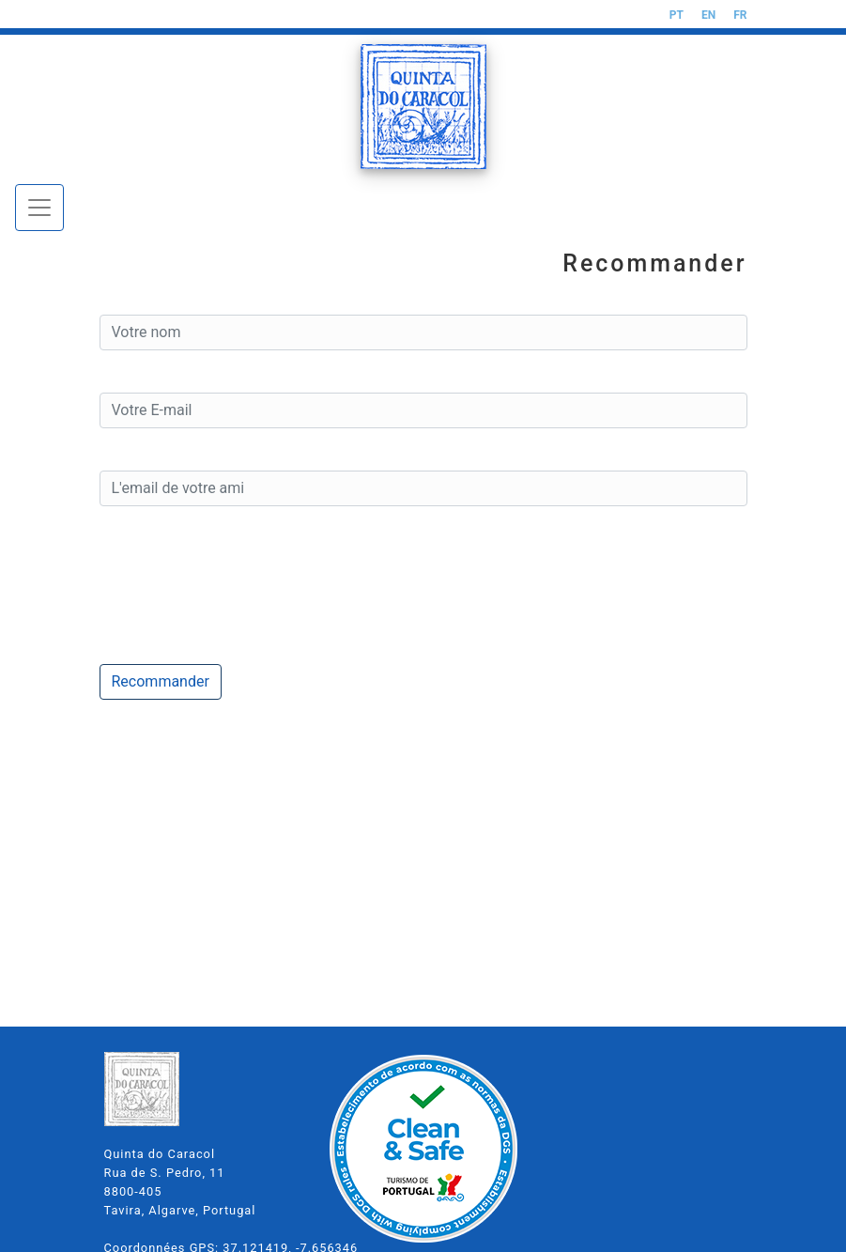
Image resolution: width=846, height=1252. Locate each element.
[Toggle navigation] (39, 207)
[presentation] (242, 585)
